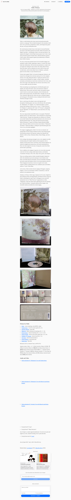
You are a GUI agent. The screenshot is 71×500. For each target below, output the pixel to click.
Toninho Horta (25, 327)
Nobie (23, 326)
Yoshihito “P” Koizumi (26, 336)
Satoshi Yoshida (25, 334)
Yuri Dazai (24, 337)
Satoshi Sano (24, 341)
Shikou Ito (24, 331)
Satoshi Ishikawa (25, 339)
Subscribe (67, 1)
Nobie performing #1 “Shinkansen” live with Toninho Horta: (34, 360)
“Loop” (32, 436)
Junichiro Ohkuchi (25, 329)
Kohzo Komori (25, 332)
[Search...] (60, 1)
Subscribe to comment (35, 495)
